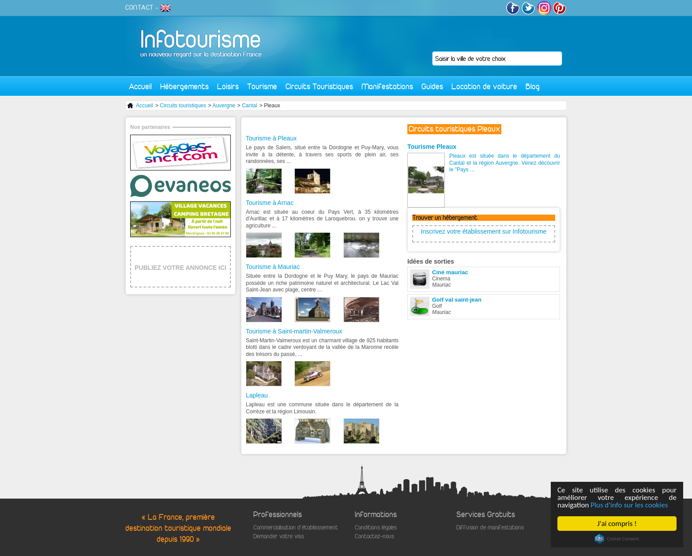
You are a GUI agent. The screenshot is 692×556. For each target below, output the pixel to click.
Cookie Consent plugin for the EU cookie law (617, 539)
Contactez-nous (374, 536)
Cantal (249, 105)
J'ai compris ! (616, 523)
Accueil (140, 86)
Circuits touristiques (183, 105)
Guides (432, 86)
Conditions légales (376, 527)
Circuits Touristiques (319, 86)
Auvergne (223, 105)
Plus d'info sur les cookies (629, 505)
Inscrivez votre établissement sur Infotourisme (484, 231)
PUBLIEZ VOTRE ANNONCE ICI (180, 267)
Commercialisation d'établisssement (295, 527)
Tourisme (262, 86)
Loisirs (228, 86)
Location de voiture (484, 86)
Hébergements (184, 86)
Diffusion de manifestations (490, 527)
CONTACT (139, 7)
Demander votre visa (278, 536)
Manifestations (387, 86)
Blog (533, 86)
